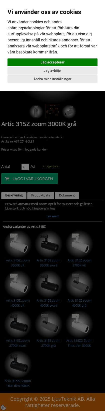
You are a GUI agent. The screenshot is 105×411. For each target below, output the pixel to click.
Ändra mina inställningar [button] (53, 79)
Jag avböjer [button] (53, 70)
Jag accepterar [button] (52, 62)
